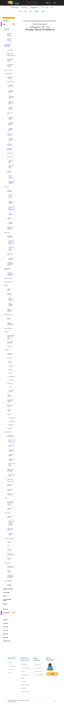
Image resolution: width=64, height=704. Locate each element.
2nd (47, 7)
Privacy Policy (12, 666)
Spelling (23, 688)
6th (31, 11)
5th (26, 11)
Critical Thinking (38, 675)
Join (52, 674)
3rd (52, 7)
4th (21, 11)
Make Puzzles (36, 659)
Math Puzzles (37, 671)
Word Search (37, 668)
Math (22, 671)
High (42, 11)
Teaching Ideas (25, 668)
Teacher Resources (25, 659)
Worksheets (14, 7)
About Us (12, 658)
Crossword (37, 665)
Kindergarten (34, 7)
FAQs (10, 662)
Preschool (24, 7)
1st (42, 7)
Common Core (25, 691)
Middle (36, 11)
